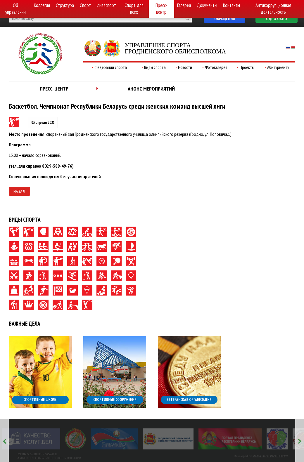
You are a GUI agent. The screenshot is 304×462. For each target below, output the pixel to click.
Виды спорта (155, 67)
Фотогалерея (216, 67)
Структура (65, 5)
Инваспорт (106, 5)
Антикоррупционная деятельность (273, 8)
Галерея (184, 5)
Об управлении (15, 8)
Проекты (247, 67)
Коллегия (42, 5)
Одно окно (276, 18)
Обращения (224, 18)
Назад (19, 191)
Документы (207, 5)
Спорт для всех (134, 8)
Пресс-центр (161, 8)
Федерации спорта (110, 67)
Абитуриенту (278, 67)
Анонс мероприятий (151, 88)
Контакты (231, 5)
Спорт (85, 5)
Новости (185, 67)
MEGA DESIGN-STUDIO (269, 456)
